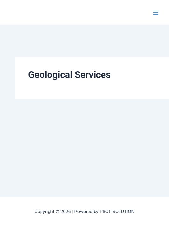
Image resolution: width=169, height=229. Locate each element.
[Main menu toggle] (156, 12)
